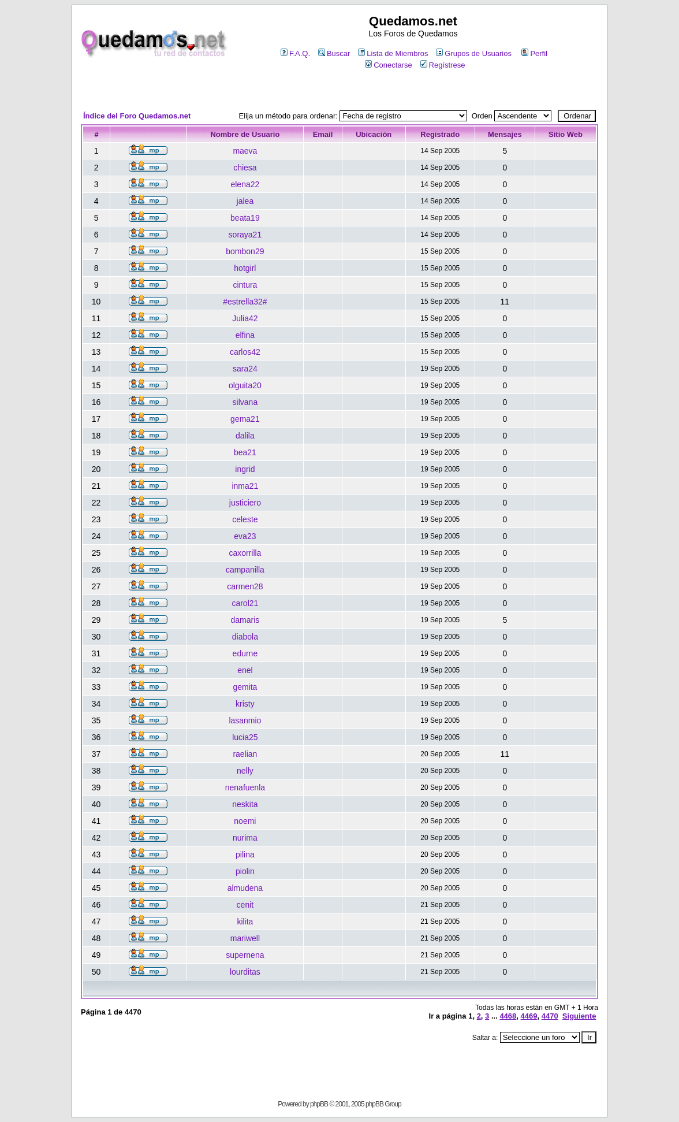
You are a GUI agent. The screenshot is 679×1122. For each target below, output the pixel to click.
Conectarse (388, 65)
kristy (245, 703)
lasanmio (245, 720)
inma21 (245, 486)
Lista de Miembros (393, 53)
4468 (507, 1016)
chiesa (244, 167)
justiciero (245, 502)
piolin (245, 871)
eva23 (245, 536)
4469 (529, 1016)
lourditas (245, 971)
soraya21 (245, 234)
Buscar (334, 53)
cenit (245, 904)
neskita (245, 804)
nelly (245, 770)
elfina (245, 335)
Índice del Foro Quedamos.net (137, 116)
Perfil (534, 53)
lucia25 (245, 737)
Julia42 (245, 318)
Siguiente (579, 1016)
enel (244, 670)
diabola (245, 636)
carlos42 (245, 351)
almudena (245, 888)
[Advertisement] (339, 90)
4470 (550, 1016)
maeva (245, 150)
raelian (245, 754)
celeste (245, 519)
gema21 (245, 418)
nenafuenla (245, 787)
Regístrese (442, 65)
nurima (245, 837)
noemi (245, 821)
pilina (245, 854)
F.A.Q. (295, 53)
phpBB (319, 1104)
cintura (245, 284)
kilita (245, 921)
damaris (244, 620)
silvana (245, 402)
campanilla (245, 569)
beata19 (245, 217)
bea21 (245, 452)
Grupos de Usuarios (474, 53)
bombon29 (245, 251)
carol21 (245, 603)
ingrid (245, 469)
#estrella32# (245, 301)
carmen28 (245, 586)
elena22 (244, 184)
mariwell (245, 938)
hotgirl (245, 268)
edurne (245, 653)
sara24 (245, 368)
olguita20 (245, 385)
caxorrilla (245, 553)
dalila (245, 435)
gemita (245, 687)
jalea (245, 201)
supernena (245, 955)
